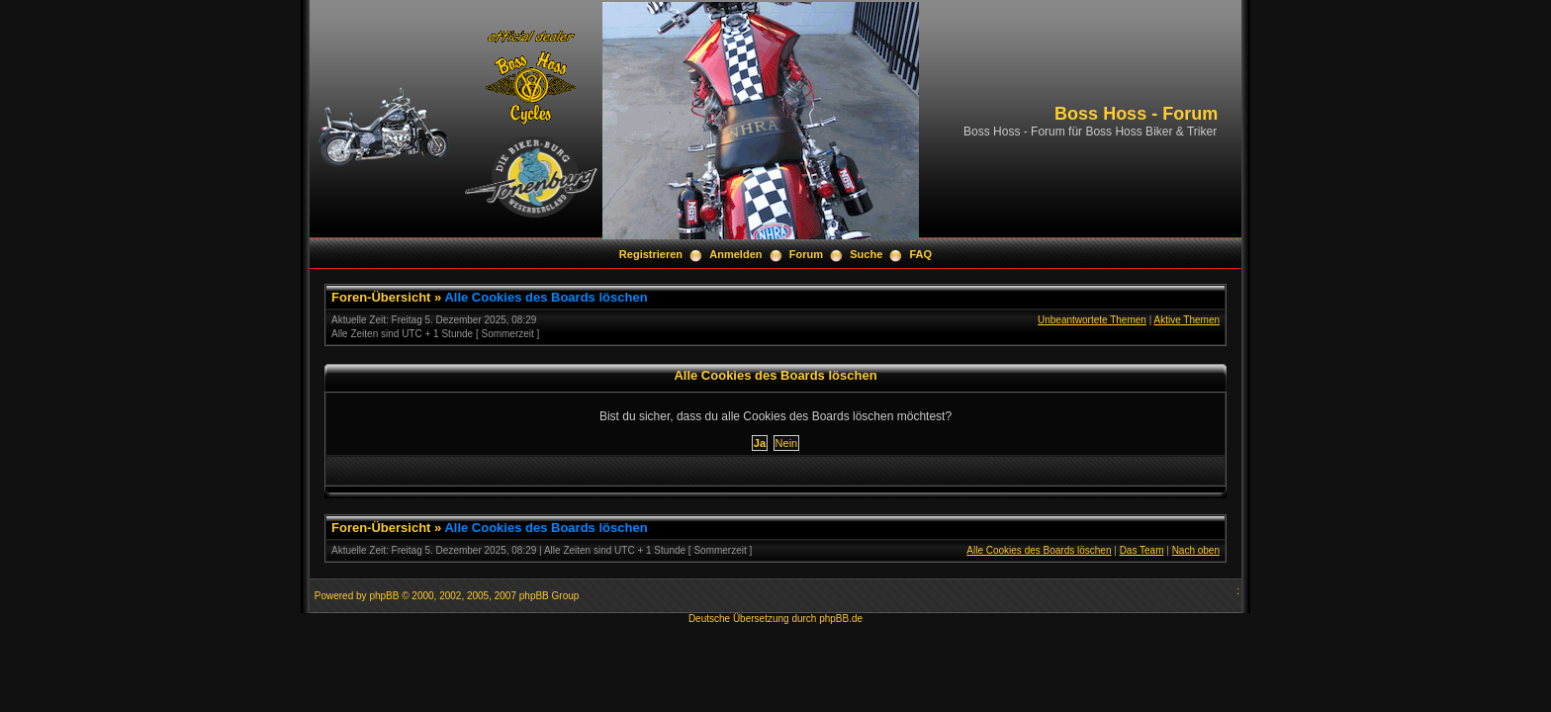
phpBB (384, 595)
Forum (806, 254)
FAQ (921, 254)
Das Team (1142, 550)
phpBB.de (841, 618)
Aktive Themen (1186, 319)
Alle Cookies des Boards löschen (545, 297)
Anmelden (735, 254)
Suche (866, 254)
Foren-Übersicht (380, 297)
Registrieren (651, 254)
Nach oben (1196, 550)
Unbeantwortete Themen (1092, 319)
